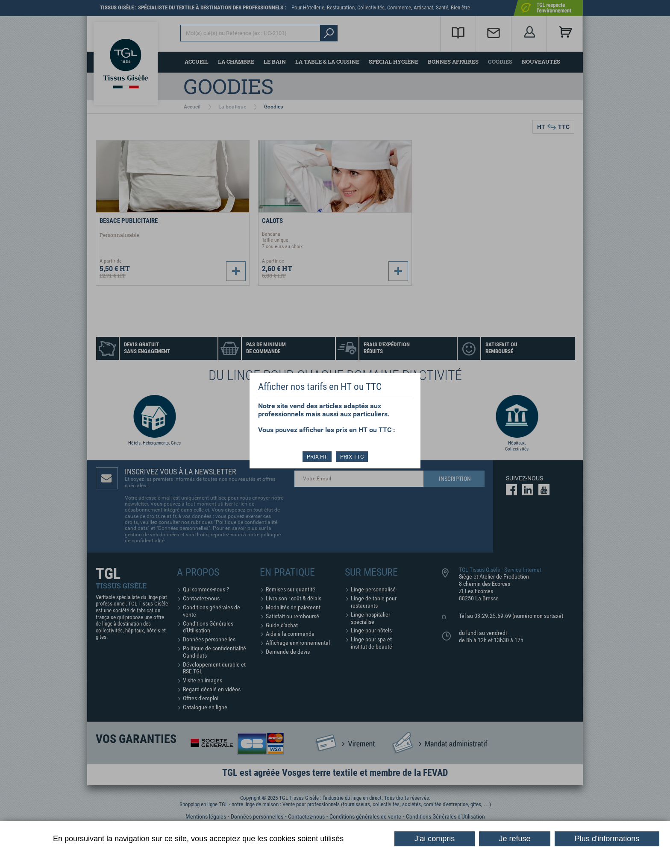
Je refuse (515, 838)
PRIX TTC (352, 456)
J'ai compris (434, 838)
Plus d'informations (607, 838)
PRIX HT (317, 456)
